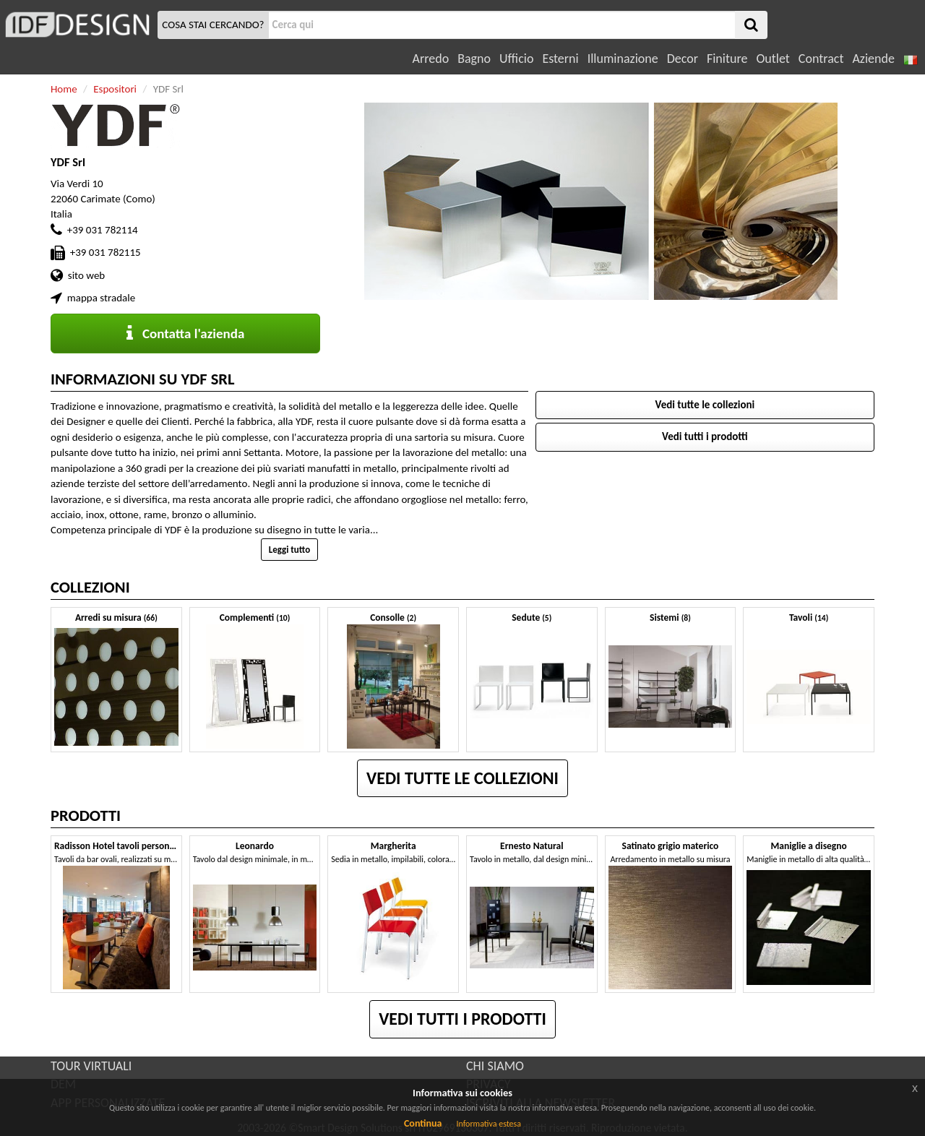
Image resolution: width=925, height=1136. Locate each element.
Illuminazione (623, 58)
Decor (682, 58)
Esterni (560, 58)
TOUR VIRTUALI (91, 1066)
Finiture (727, 58)
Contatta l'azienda (185, 333)
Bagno (474, 58)
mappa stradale (101, 297)
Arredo (431, 58)
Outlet (772, 58)
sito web (86, 275)
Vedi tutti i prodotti (705, 436)
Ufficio (516, 58)
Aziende (873, 58)
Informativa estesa (488, 1124)
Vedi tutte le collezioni (705, 404)
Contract (821, 58)
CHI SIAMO (495, 1066)
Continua (423, 1123)
